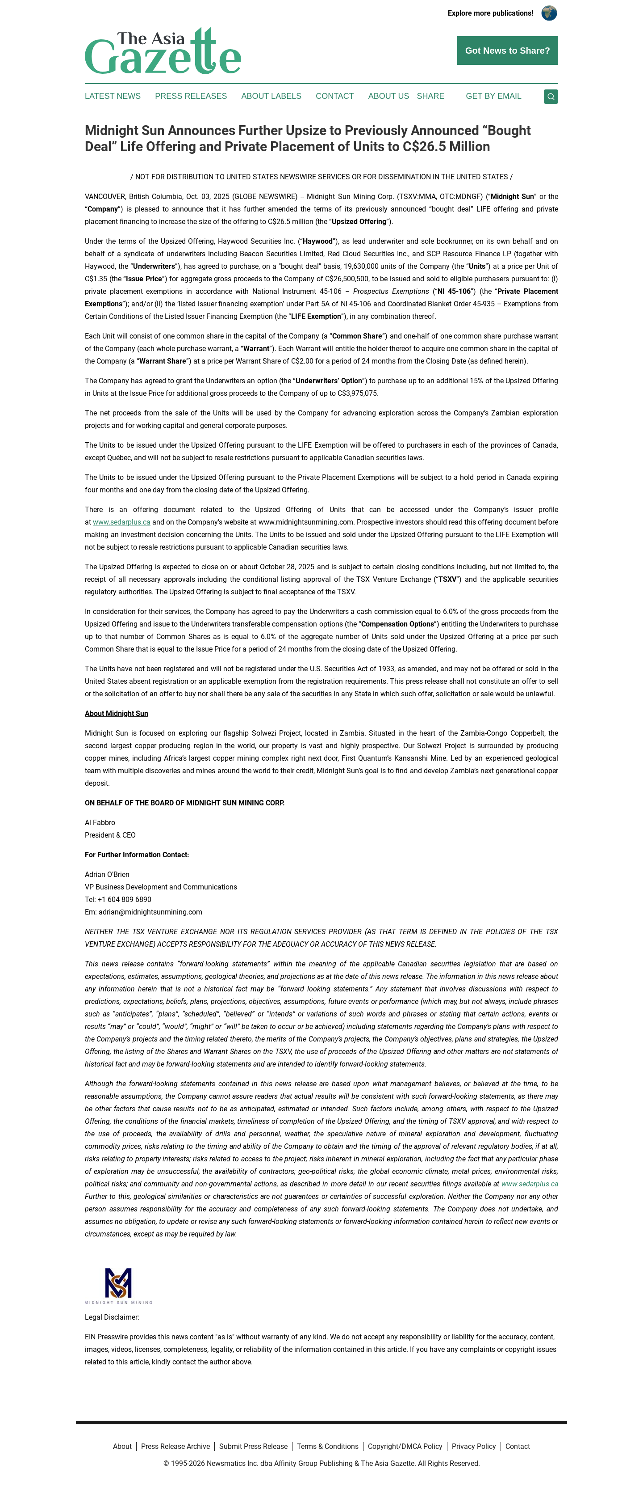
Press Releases (191, 96)
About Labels (271, 96)
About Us (388, 96)
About (122, 1446)
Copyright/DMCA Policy (405, 1446)
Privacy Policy (474, 1446)
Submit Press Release (253, 1446)
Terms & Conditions (328, 1446)
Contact (335, 96)
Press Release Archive (175, 1446)
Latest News (113, 96)
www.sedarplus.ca (121, 522)
